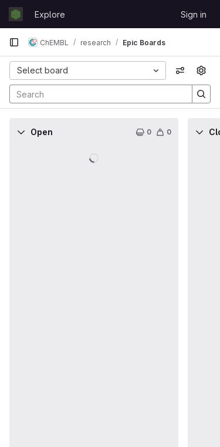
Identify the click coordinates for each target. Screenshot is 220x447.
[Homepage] (15, 14)
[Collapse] (21, 132)
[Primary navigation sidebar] (14, 42)
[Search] (95, 94)
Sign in (194, 14)
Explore (50, 14)
